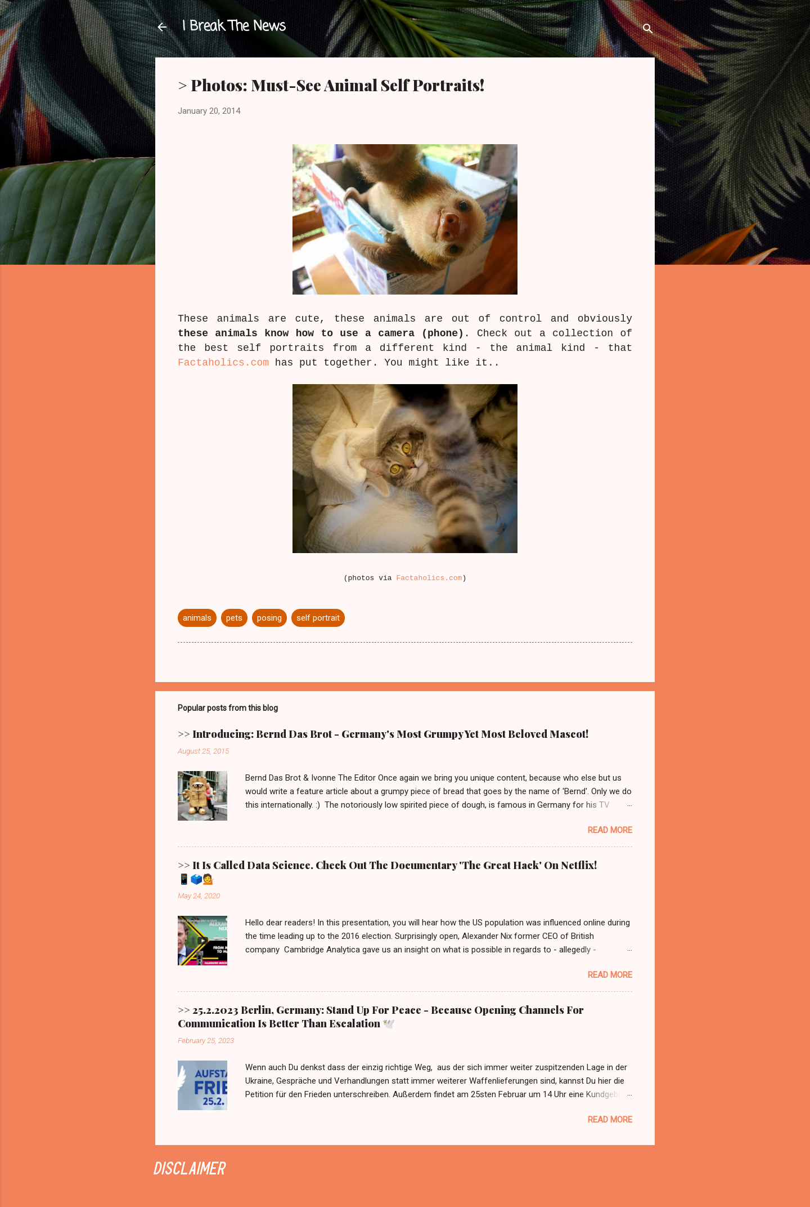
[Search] (648, 31)
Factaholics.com (223, 362)
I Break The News (234, 26)
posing (269, 618)
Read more (610, 830)
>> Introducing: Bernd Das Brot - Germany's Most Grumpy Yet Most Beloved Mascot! (383, 734)
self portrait (318, 618)
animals (197, 618)
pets (234, 618)
